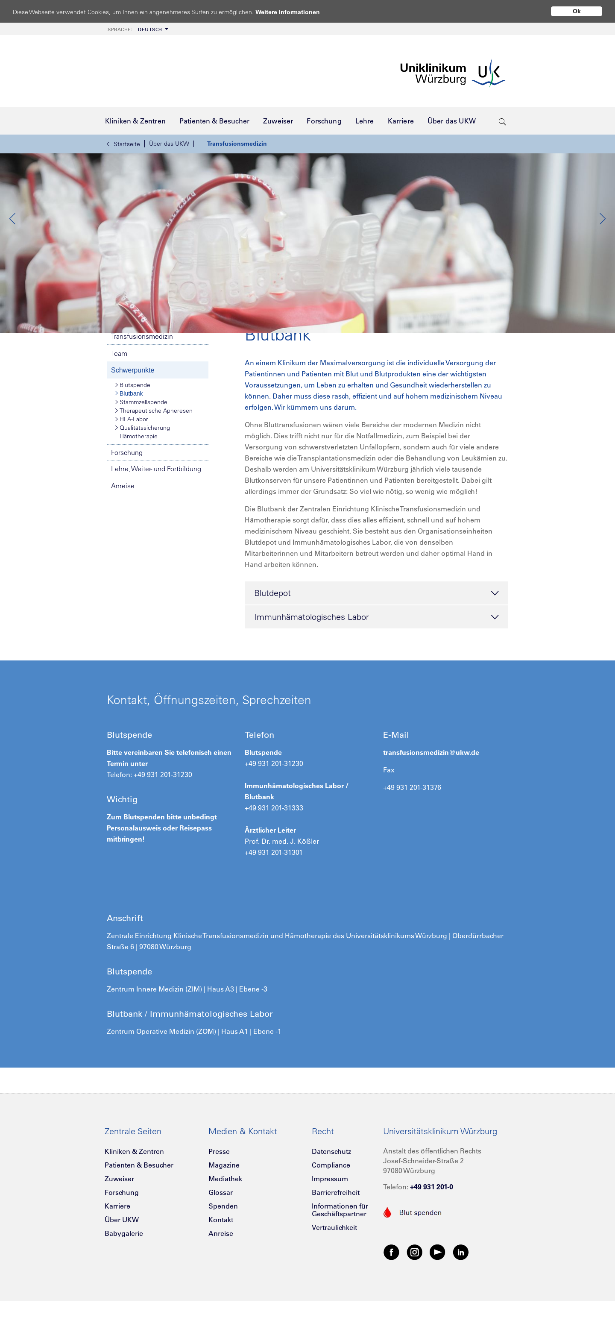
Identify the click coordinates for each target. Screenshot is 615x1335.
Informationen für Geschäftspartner (340, 1249)
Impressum (330, 1218)
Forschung (127, 492)
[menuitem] (137, 29)
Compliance (331, 1204)
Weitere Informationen (295, 12)
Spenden (223, 1245)
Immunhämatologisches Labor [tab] (376, 657)
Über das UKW (169, 143)
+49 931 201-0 (431, 1226)
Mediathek (225, 1218)
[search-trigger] (502, 121)
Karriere (117, 1245)
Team (119, 393)
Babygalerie (124, 1273)
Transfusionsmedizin (237, 143)
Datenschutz (331, 1191)
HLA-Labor (131, 459)
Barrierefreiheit (336, 1232)
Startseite (123, 144)
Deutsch (135, 29)
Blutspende (132, 424)
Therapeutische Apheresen (154, 450)
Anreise (123, 525)
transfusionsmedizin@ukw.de (431, 792)
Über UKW (122, 1259)
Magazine (224, 1204)
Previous (12, 238)
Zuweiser (119, 1218)
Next (602, 238)
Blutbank (129, 433)
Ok (577, 11)
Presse (219, 1191)
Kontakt (220, 1259)
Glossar (220, 1232)
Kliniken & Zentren (134, 1191)
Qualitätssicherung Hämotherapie (142, 471)
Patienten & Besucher (139, 1204)
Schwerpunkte (132, 410)
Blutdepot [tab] (376, 633)
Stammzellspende (141, 441)
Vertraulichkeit (334, 1267)
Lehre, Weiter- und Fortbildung (156, 508)
